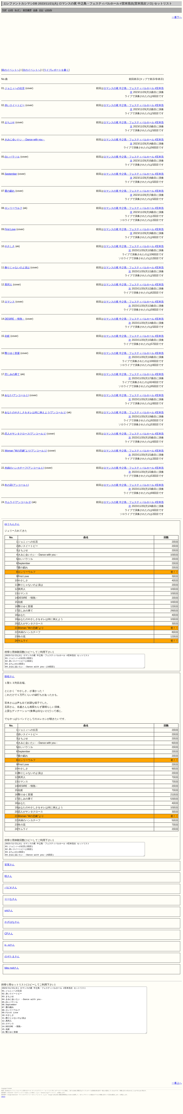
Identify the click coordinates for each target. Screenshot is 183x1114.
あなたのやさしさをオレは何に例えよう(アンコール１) (35, 412)
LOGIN (48, 10)
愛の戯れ (10, 191)
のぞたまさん (12, 962)
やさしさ (10, 246)
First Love (10, 229)
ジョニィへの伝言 (15, 88)
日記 (41, 10)
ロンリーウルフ (13, 208)
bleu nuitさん (12, 973)
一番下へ (177, 17)
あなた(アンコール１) (17, 395)
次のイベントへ (31, 70)
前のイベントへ (10, 70)
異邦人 (8, 284)
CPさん (9, 939)
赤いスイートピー (15, 105)
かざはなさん (12, 927)
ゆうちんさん (12, 524)
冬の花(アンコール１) (17, 485)
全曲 (35, 10)
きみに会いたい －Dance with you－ (25, 139)
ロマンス (10, 301)
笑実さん (10, 870)
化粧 (7, 336)
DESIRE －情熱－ (15, 319)
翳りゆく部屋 (12, 353)
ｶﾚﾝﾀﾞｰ (18, 10)
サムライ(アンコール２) (18, 502)
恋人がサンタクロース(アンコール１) (25, 433)
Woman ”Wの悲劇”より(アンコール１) (26, 450)
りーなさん (11, 904)
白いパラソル (12, 156)
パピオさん (11, 893)
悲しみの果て (12, 374)
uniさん (9, 916)
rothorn (3, 1111)
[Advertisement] (91, 44)
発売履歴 (27, 10)
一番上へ (177, 1098)
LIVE (10, 10)
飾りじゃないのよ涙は (17, 267)
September (11, 174)
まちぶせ (10, 122)
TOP (4, 10)
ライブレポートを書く (56, 70)
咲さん (8, 881)
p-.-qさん (10, 950)
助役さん (10, 679)
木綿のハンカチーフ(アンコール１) (24, 468)
